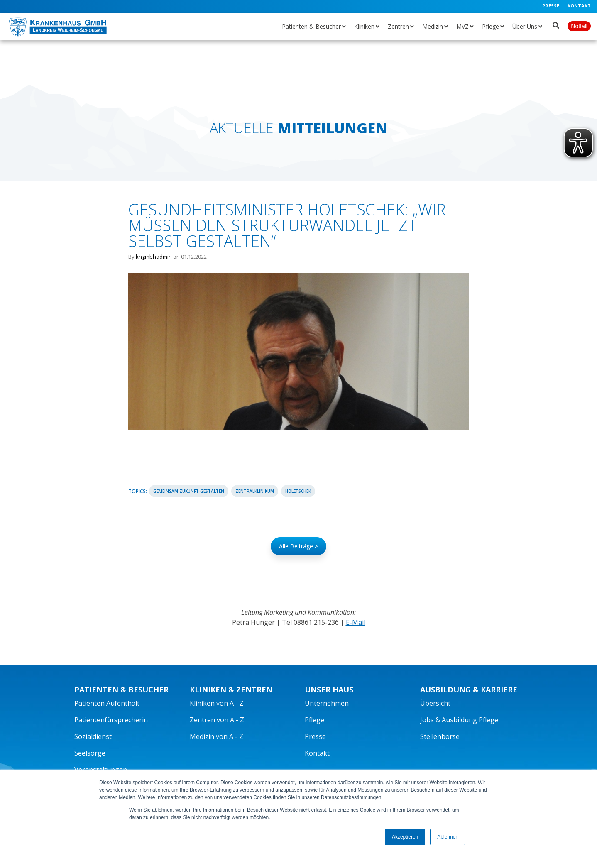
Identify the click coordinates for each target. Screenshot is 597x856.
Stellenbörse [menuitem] (440, 736)
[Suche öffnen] (556, 23)
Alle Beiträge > (298, 546)
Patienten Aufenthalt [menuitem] (106, 703)
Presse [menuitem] (550, 5)
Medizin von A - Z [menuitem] (216, 736)
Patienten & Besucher (311, 26)
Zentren (398, 26)
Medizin (432, 26)
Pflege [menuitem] (314, 719)
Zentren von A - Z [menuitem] (217, 719)
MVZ (462, 26)
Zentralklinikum (254, 491)
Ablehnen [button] (447, 837)
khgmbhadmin (154, 256)
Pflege (490, 26)
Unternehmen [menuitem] (327, 703)
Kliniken (364, 26)
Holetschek (298, 491)
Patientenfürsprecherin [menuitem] (111, 719)
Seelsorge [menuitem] (89, 753)
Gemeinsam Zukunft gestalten (188, 491)
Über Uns (524, 26)
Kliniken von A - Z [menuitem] (217, 703)
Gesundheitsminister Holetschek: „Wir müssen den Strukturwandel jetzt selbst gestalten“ (286, 225)
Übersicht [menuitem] (435, 703)
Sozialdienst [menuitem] (93, 736)
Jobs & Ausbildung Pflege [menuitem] (459, 719)
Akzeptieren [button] (405, 837)
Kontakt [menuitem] (579, 5)
